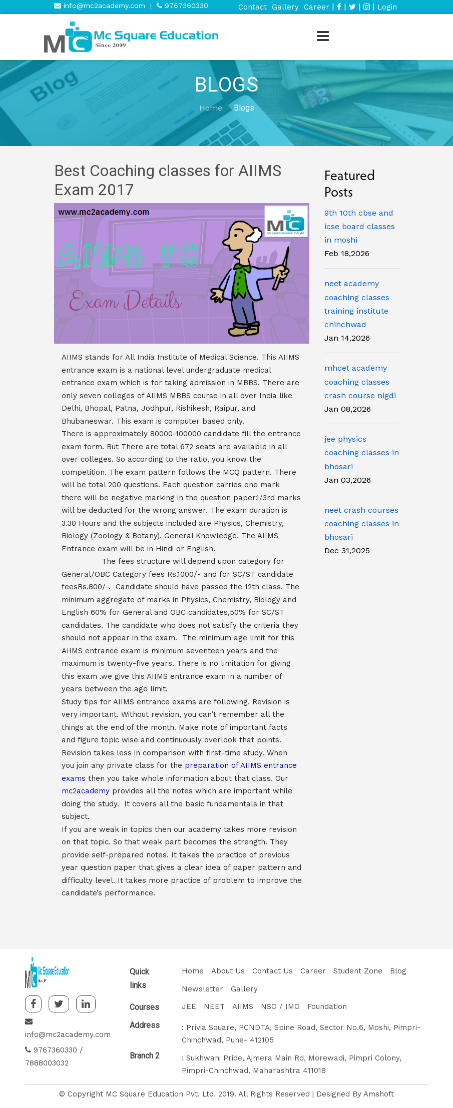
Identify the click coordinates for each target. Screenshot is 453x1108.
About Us (228, 970)
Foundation (327, 1006)
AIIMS (242, 1006)
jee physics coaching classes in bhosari (361, 452)
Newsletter (202, 988)
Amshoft (378, 1093)
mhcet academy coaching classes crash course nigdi (360, 381)
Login (387, 7)
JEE (189, 1006)
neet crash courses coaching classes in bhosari (361, 523)
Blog (398, 970)
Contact (252, 7)
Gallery (285, 7)
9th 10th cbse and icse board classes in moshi (359, 226)
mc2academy (87, 790)
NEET (214, 1006)
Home (210, 108)
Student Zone (357, 970)
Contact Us (272, 970)
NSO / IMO (280, 1006)
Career (316, 7)
